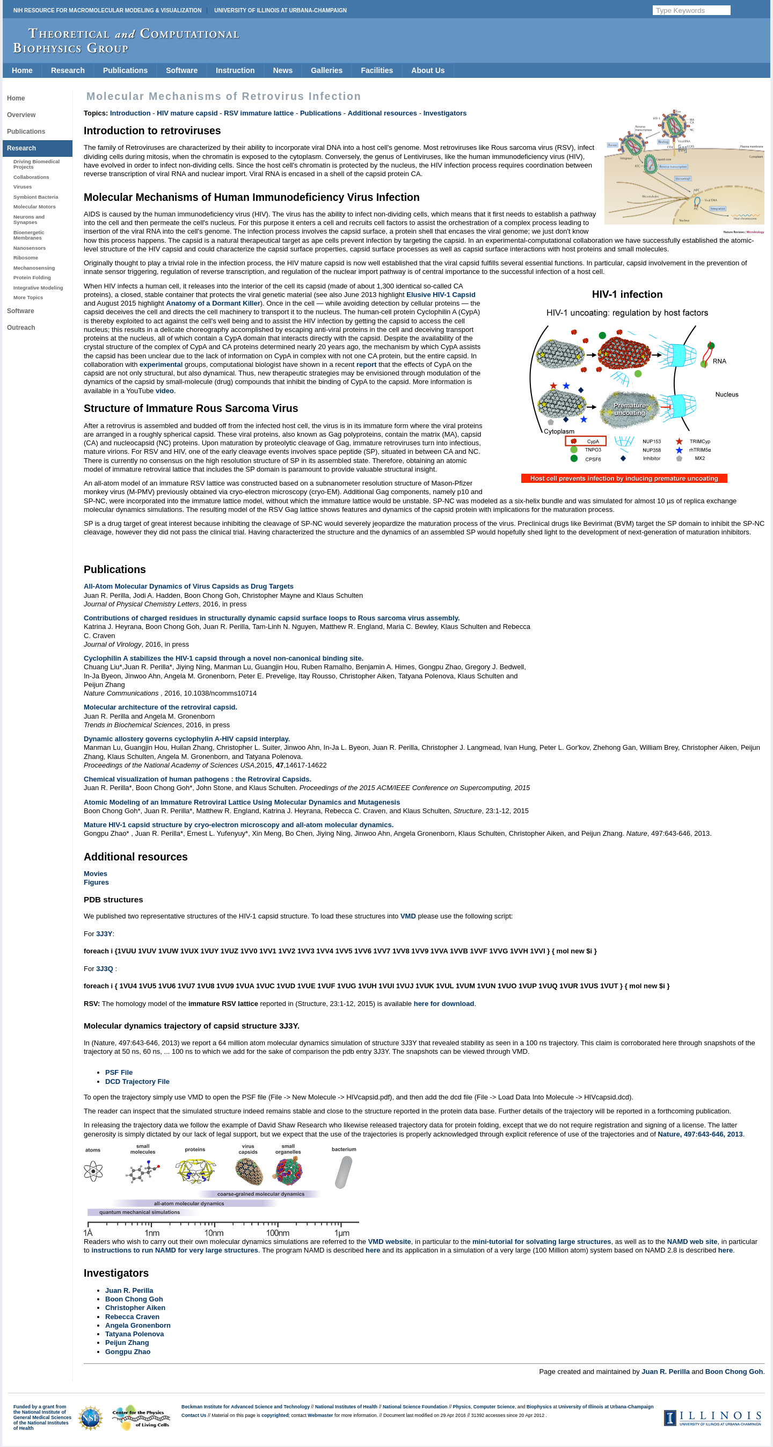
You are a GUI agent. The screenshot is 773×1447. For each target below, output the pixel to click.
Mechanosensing (34, 268)
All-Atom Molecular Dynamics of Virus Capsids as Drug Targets (189, 586)
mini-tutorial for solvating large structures (541, 1242)
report (366, 364)
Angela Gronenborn (138, 1325)
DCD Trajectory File (137, 1081)
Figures (96, 882)
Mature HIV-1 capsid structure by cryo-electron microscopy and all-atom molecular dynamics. (238, 825)
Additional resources (382, 113)
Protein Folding (32, 277)
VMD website (389, 1242)
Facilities (377, 70)
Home (22, 70)
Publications (125, 70)
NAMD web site (692, 1242)
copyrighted (274, 1415)
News (283, 70)
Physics (462, 1406)
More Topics (28, 297)
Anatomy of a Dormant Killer (213, 303)
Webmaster (320, 1415)
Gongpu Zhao (127, 1352)
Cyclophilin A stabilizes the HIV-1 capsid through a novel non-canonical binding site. (223, 658)
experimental (161, 364)
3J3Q (104, 969)
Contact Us (193, 1415)
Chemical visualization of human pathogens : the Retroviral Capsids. (197, 779)
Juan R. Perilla (129, 1290)
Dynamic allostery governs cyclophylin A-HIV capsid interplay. (187, 739)
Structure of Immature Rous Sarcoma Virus (191, 408)
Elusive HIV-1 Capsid (441, 295)
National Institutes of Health (346, 1406)
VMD (408, 916)
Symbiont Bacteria (36, 197)
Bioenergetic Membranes (29, 235)
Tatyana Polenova (134, 1334)
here (373, 1250)
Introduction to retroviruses (152, 130)
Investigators (445, 113)
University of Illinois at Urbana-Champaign (280, 10)
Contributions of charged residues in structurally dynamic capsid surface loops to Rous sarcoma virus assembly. (272, 618)
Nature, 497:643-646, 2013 (700, 1134)
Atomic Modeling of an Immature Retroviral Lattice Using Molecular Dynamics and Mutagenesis (242, 802)
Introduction (130, 113)
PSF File (119, 1072)
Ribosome (25, 258)
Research (68, 70)
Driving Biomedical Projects (36, 164)
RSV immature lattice (259, 113)
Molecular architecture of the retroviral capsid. (160, 707)
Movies (95, 874)
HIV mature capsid (187, 113)
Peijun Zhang (127, 1343)
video (165, 391)
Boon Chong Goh (134, 1299)
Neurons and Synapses (29, 219)
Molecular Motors (34, 206)
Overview (21, 115)
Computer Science (494, 1406)
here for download (444, 1004)
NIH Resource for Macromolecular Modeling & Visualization (107, 10)
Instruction (235, 70)
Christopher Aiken (135, 1308)
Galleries (326, 70)
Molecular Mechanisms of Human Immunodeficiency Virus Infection (252, 197)
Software (182, 70)
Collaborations (31, 177)
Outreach (21, 327)
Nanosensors (29, 248)
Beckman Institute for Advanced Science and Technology (245, 1406)
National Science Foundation (415, 1406)
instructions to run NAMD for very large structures (174, 1250)
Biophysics (539, 1406)
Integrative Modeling (38, 288)
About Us (427, 70)
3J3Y (104, 934)
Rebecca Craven (132, 1317)
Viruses (22, 187)
